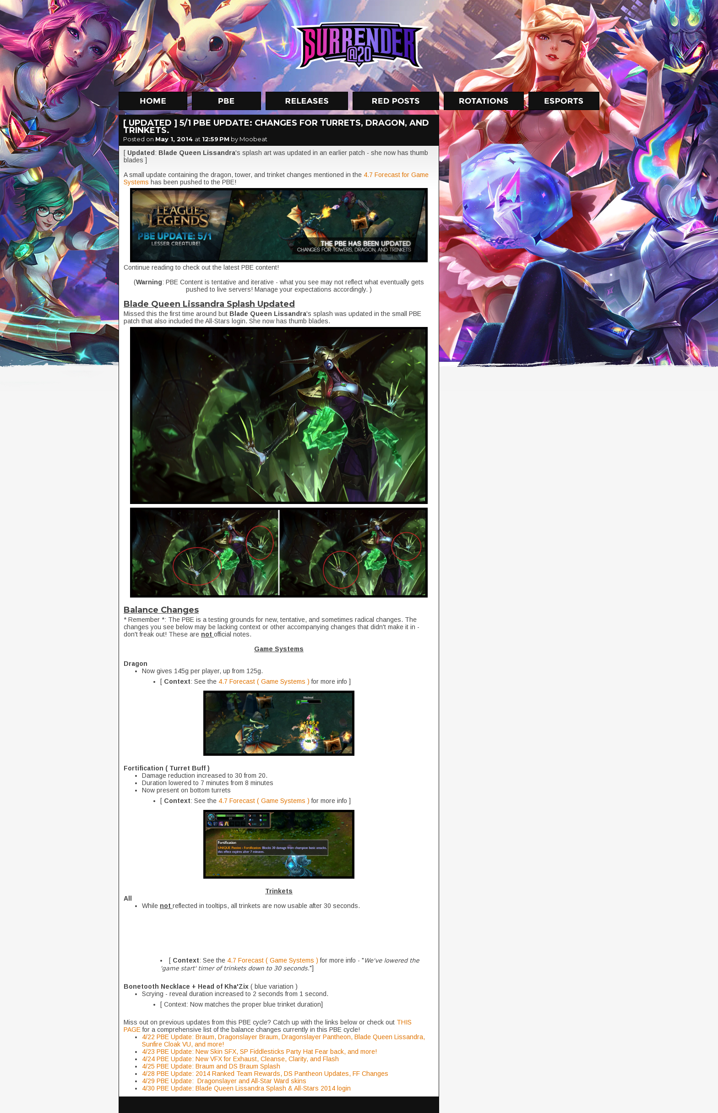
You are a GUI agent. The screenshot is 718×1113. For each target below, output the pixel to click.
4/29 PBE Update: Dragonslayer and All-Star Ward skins (224, 1081)
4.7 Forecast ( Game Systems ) (263, 681)
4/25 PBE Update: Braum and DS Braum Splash (211, 1066)
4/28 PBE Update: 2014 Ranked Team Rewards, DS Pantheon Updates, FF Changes (265, 1073)
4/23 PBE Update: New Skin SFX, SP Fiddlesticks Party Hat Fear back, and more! (259, 1051)
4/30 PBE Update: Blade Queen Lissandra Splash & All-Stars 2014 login (246, 1088)
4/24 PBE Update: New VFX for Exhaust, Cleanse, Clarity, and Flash (240, 1059)
